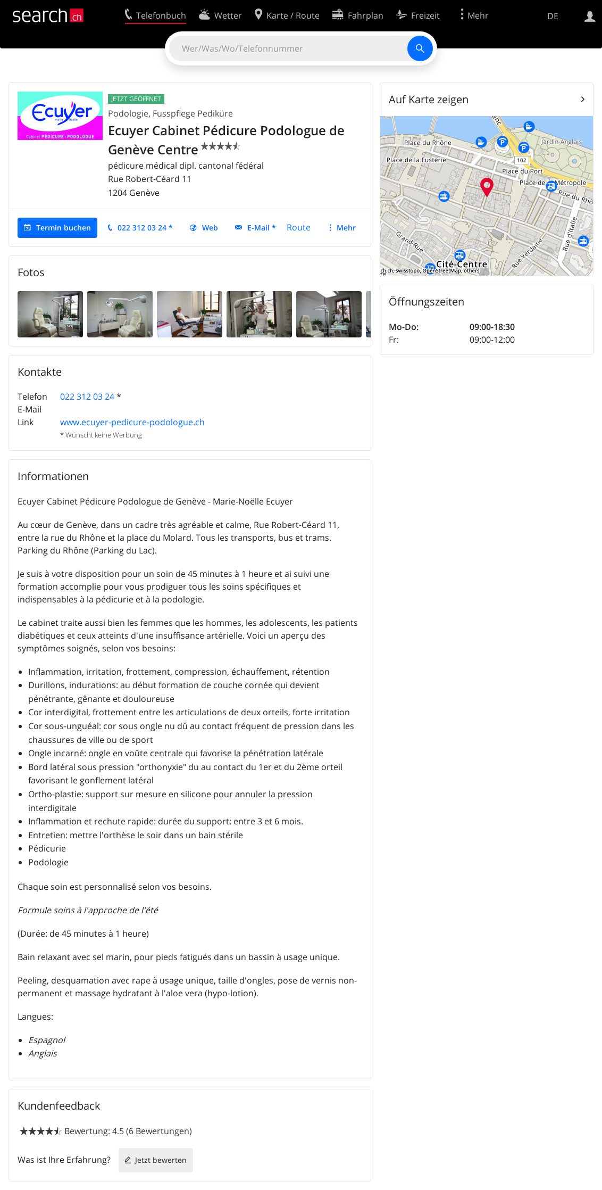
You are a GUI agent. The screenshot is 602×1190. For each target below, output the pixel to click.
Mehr (346, 227)
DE (552, 16)
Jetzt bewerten (161, 1160)
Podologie (128, 113)
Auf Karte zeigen (429, 99)
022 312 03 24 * (145, 227)
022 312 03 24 (87, 396)
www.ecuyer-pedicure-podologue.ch (132, 422)
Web (210, 227)
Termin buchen (63, 227)
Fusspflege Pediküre (193, 113)
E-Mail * (261, 227)
